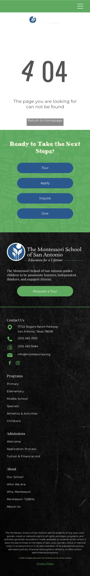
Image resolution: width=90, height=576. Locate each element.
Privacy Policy (45, 563)
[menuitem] (45, 384)
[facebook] (10, 363)
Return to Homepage (45, 120)
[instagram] (18, 363)
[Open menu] (80, 6)
